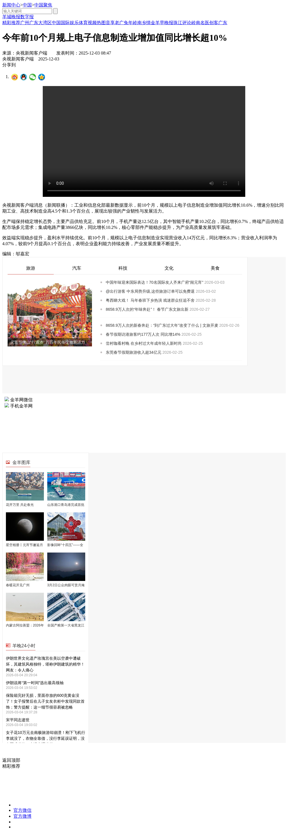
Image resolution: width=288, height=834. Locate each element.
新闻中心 (11, 5)
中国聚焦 (43, 5)
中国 (27, 5)
